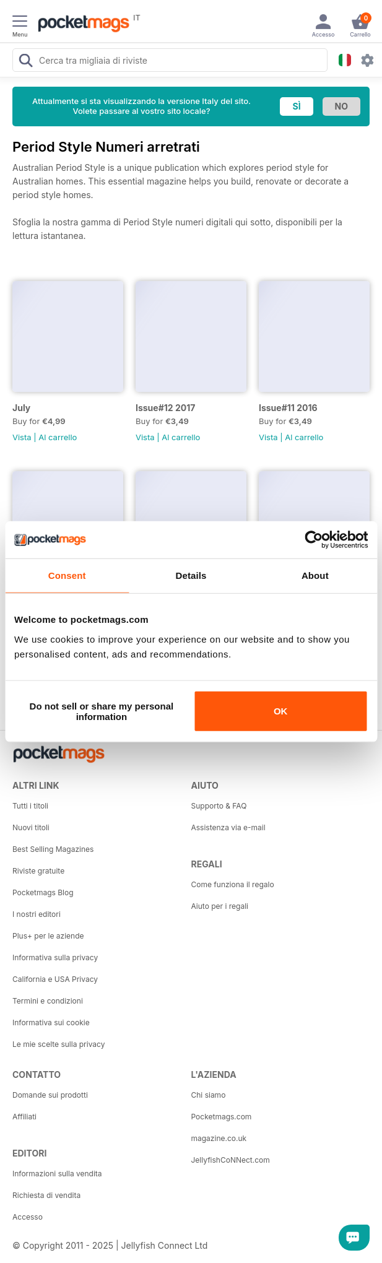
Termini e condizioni (47, 1000)
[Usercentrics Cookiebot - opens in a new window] (313, 540)
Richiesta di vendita (46, 1195)
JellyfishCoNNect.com (230, 1160)
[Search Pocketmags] (25, 62)
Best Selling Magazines (52, 849)
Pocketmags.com (221, 1116)
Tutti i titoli (30, 805)
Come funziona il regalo (232, 884)
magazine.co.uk (219, 1138)
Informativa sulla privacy (55, 957)
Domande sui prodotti (50, 1095)
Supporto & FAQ (219, 805)
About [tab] (315, 575)
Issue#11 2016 (288, 407)
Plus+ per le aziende (48, 935)
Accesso (27, 1217)
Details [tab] (191, 575)
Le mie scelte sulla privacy (58, 1044)
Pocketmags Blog (43, 892)
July (21, 407)
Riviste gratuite (38, 870)
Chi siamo (208, 1095)
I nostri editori (36, 914)
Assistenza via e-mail (228, 827)
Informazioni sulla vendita (57, 1173)
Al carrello (57, 437)
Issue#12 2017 (165, 407)
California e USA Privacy (55, 979)
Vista (22, 437)
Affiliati (24, 1116)
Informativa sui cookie (51, 1022)
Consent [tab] (67, 575)
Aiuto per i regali (219, 906)
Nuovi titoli (31, 827)
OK (281, 711)
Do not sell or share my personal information (102, 710)
